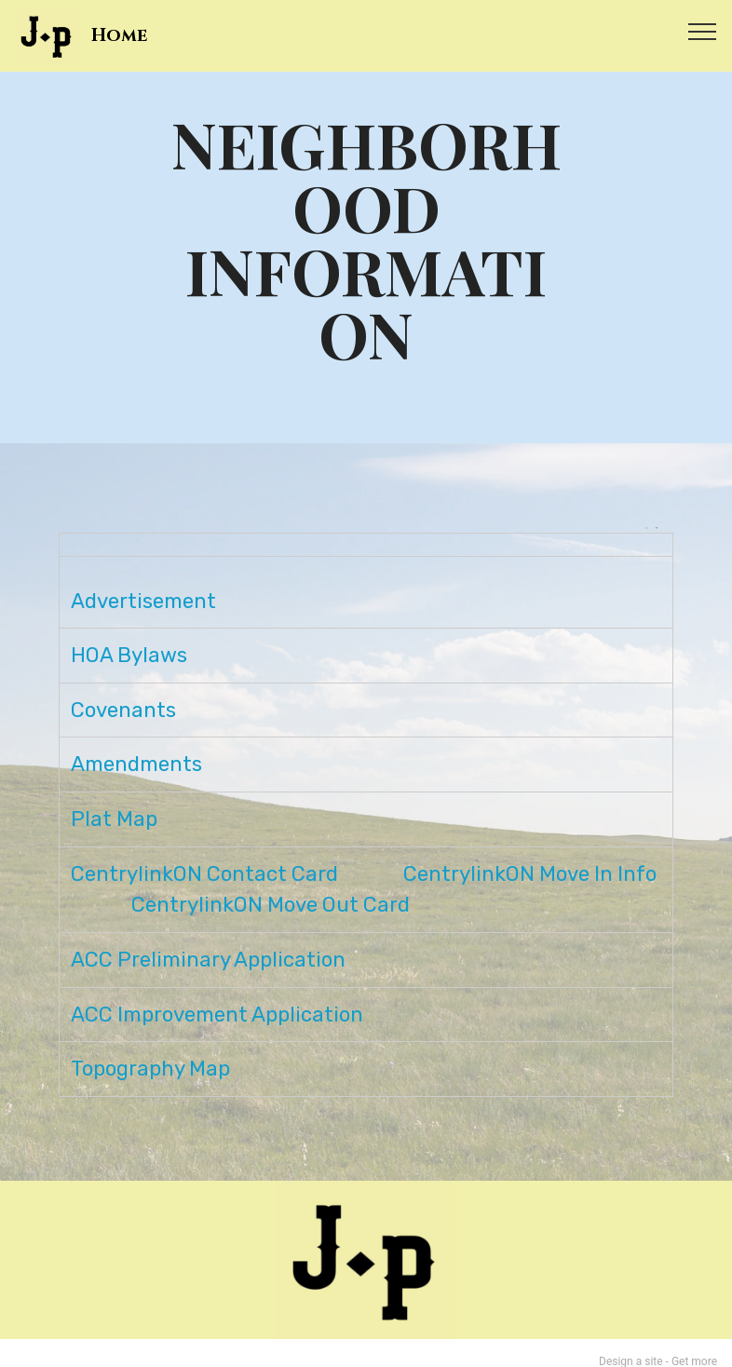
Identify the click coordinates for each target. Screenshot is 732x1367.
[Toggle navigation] (702, 30)
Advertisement (143, 583)
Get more (694, 1344)
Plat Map (114, 801)
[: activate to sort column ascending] (366, 545)
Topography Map (150, 1050)
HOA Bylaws (129, 638)
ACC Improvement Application (217, 996)
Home (119, 36)
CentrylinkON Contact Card (204, 856)
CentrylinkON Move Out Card (270, 887)
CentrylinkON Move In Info (530, 856)
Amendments (136, 747)
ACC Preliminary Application (208, 941)
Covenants (123, 692)
